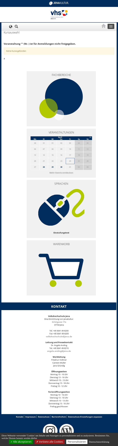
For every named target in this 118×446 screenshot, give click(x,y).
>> (90, 137)
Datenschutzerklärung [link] (99, 442)
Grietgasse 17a (59, 322)
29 (52, 167)
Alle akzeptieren (20, 441)
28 (44, 167)
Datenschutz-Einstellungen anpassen (85, 416)
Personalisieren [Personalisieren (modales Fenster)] (77, 441)
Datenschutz (43, 416)
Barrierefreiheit (59, 416)
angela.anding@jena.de (59, 351)
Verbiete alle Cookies (49, 441)
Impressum (30, 416)
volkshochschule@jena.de (59, 336)
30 (61, 167)
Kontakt (19, 416)
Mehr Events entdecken (61, 172)
